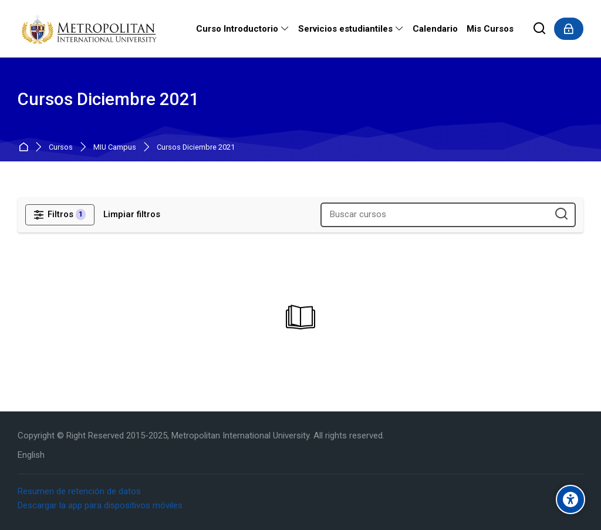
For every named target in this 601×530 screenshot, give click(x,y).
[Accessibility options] (570, 499)
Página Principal (25, 147)
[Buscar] (540, 29)
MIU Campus (114, 147)
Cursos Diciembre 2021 (196, 147)
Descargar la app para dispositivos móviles (100, 505)
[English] (31, 455)
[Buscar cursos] (561, 214)
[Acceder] (568, 29)
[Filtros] (59, 214)
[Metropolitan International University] (90, 29)
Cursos (61, 147)
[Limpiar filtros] (131, 214)
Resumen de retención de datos (79, 491)
